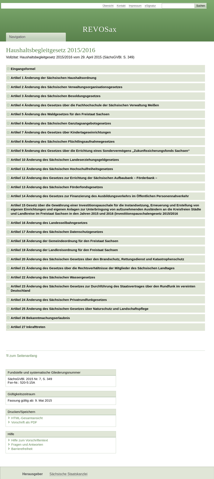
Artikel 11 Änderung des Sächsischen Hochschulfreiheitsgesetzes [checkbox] (62, 169)
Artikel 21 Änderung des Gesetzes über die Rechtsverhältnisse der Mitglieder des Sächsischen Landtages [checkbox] (93, 268)
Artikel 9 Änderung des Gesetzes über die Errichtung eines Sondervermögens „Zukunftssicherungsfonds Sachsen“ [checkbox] (100, 150)
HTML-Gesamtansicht (130, 400)
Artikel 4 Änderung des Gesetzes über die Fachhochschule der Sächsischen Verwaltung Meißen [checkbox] (85, 105)
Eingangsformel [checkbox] (23, 69)
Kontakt (121, 5)
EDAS (78, 472)
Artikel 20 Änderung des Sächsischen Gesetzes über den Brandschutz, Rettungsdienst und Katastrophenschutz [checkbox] (97, 259)
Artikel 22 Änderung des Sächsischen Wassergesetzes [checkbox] (53, 277)
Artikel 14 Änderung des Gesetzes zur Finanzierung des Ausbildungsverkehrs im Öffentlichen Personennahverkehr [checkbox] (100, 196)
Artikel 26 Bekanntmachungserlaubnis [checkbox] (40, 318)
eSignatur (150, 5)
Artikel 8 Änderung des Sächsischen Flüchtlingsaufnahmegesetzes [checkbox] (63, 141)
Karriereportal (60, 472)
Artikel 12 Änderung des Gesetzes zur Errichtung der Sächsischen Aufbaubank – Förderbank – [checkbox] (84, 178)
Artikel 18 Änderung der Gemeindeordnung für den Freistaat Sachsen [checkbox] (64, 241)
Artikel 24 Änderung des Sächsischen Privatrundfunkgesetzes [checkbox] (59, 300)
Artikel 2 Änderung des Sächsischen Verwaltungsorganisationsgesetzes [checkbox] (66, 87)
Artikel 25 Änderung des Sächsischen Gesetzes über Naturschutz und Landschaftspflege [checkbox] (79, 308)
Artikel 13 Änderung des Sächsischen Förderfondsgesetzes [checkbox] (57, 187)
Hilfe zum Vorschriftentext (28, 423)
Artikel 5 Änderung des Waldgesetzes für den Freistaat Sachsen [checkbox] (60, 114)
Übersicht (108, 5)
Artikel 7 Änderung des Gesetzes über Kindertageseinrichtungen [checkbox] (61, 132)
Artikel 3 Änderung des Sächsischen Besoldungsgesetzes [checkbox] (56, 96)
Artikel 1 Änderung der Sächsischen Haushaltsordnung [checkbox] (53, 78)
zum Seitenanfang (21, 356)
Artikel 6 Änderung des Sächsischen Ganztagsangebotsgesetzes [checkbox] (61, 123)
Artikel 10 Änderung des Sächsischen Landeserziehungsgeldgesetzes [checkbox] (65, 159)
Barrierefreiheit (21, 431)
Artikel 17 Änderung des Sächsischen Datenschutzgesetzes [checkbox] (57, 232)
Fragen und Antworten (26, 427)
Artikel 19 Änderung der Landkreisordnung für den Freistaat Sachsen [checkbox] (64, 250)
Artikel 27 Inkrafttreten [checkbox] (28, 327)
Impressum (135, 5)
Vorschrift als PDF (127, 405)
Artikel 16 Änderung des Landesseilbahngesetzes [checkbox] (49, 223)
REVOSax (100, 29)
